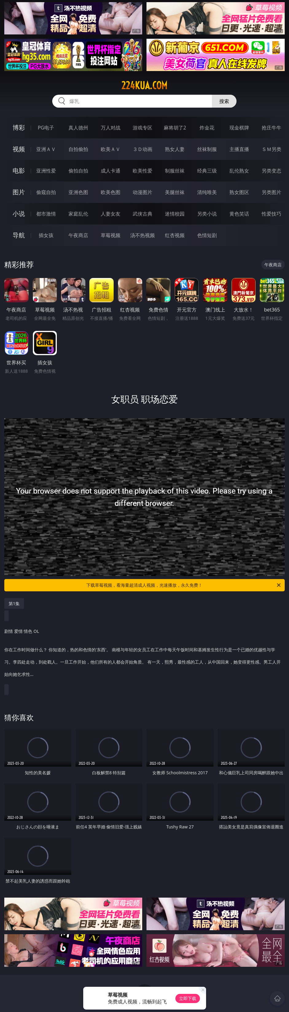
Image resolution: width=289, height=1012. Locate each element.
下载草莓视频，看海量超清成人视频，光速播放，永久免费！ (183, 585)
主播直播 (239, 149)
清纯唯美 (207, 192)
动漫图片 (142, 192)
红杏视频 (175, 235)
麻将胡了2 (175, 127)
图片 (19, 192)
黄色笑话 (239, 213)
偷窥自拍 (46, 192)
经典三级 (207, 170)
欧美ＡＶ (110, 149)
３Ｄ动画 (142, 149)
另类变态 (271, 170)
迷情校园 (175, 213)
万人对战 (110, 127)
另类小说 (207, 213)
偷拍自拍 (78, 170)
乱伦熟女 (239, 170)
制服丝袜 (175, 170)
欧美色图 (110, 192)
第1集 (14, 603)
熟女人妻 (175, 149)
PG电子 (46, 127)
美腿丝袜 (175, 192)
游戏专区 (142, 127)
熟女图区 (239, 192)
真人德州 (78, 127)
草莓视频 (110, 235)
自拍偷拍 (78, 149)
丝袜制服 (207, 149)
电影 (19, 170)
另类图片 (271, 192)
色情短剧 (207, 235)
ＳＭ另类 (271, 149)
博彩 (19, 127)
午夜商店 (78, 235)
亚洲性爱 (46, 170)
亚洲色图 (78, 192)
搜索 (224, 101)
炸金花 (207, 127)
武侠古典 (142, 213)
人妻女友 (110, 213)
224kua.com (144, 85)
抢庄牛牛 (271, 127)
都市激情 (46, 213)
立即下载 (187, 998)
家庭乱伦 (78, 213)
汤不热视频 (142, 235)
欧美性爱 (142, 170)
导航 (19, 235)
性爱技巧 (271, 213)
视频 (19, 149)
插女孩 (46, 235)
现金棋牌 (239, 127)
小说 (19, 213)
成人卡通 (110, 170)
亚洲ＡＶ (46, 149)
